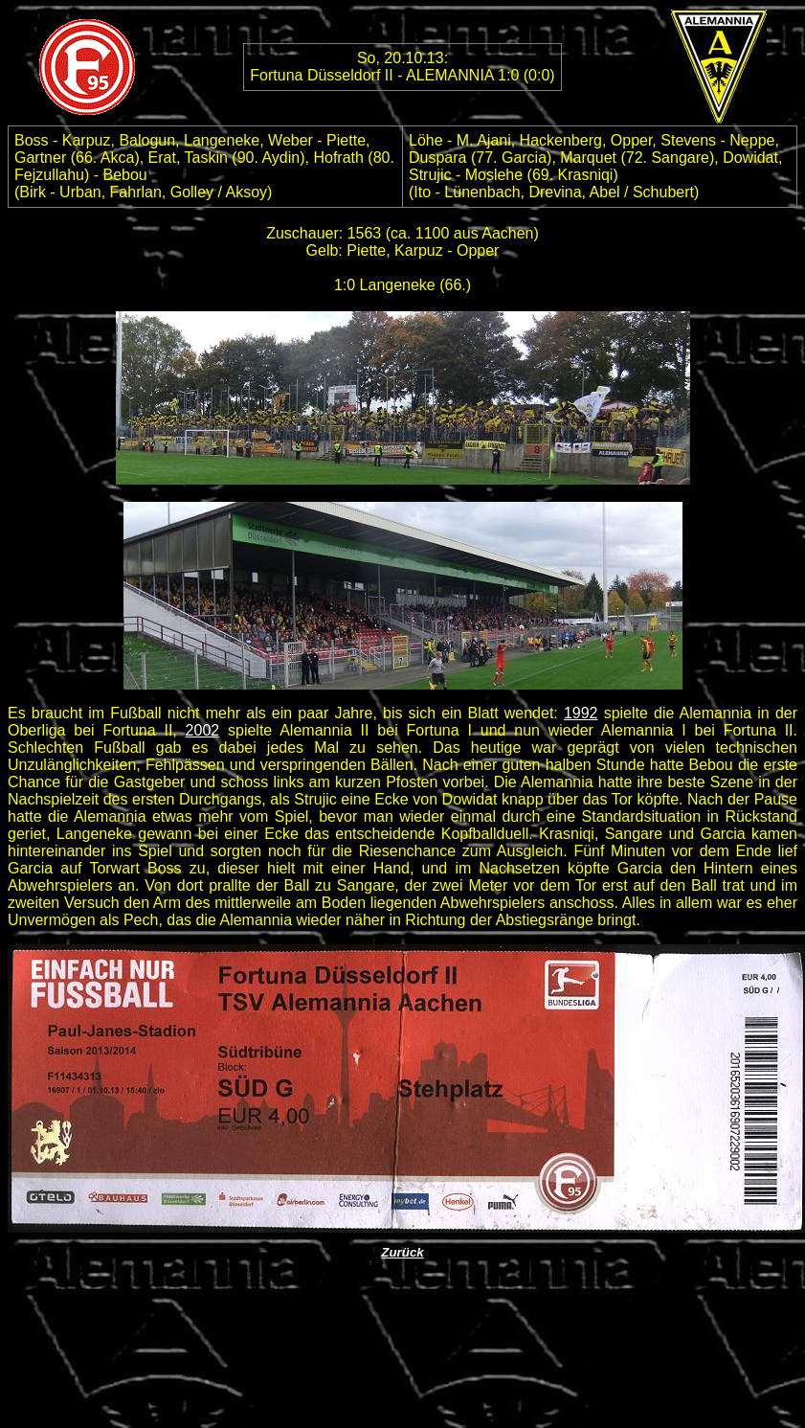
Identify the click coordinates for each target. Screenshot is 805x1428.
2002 (203, 730)
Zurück (402, 1252)
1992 (581, 713)
